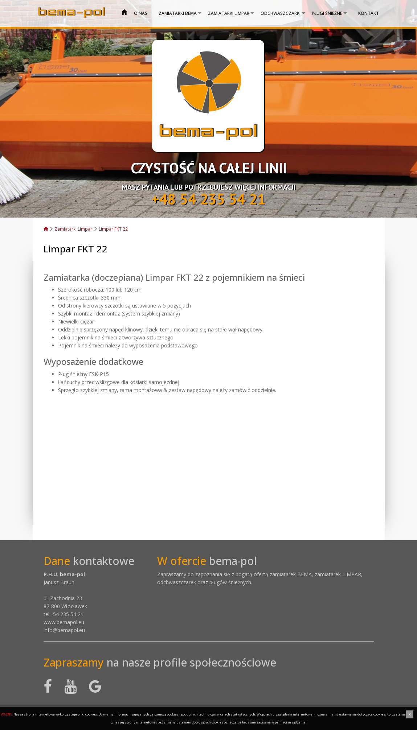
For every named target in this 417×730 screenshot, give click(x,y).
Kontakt (368, 13)
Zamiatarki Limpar (228, 13)
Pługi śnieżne (327, 13)
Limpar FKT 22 (113, 229)
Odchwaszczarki (281, 13)
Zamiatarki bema (178, 13)
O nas (140, 13)
